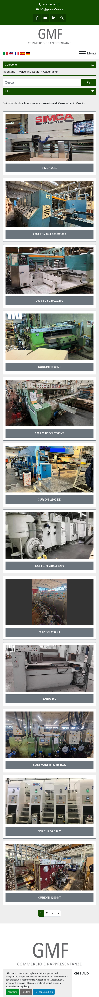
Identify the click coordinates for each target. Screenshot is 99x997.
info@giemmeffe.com (51, 9)
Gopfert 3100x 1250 (49, 565)
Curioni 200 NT (49, 632)
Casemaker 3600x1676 (49, 765)
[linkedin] (54, 18)
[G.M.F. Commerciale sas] (49, 954)
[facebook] (37, 18)
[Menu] (82, 53)
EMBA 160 (49, 698)
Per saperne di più (44, 992)
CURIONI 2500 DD (49, 499)
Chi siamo (81, 973)
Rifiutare (26, 992)
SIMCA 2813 (49, 167)
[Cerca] (42, 82)
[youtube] (45, 18)
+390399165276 (51, 4)
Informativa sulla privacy (17, 986)
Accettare (12, 992)
